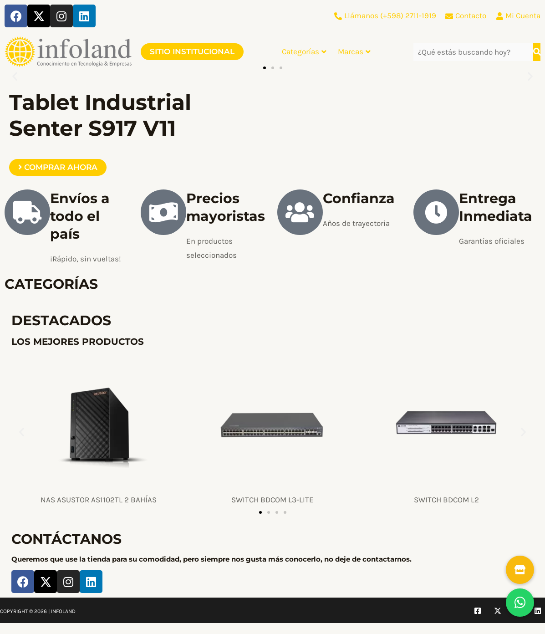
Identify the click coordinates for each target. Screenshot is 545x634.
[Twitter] (497, 610)
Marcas (354, 51)
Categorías (304, 51)
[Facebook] (477, 610)
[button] (14, 76)
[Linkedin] (537, 610)
